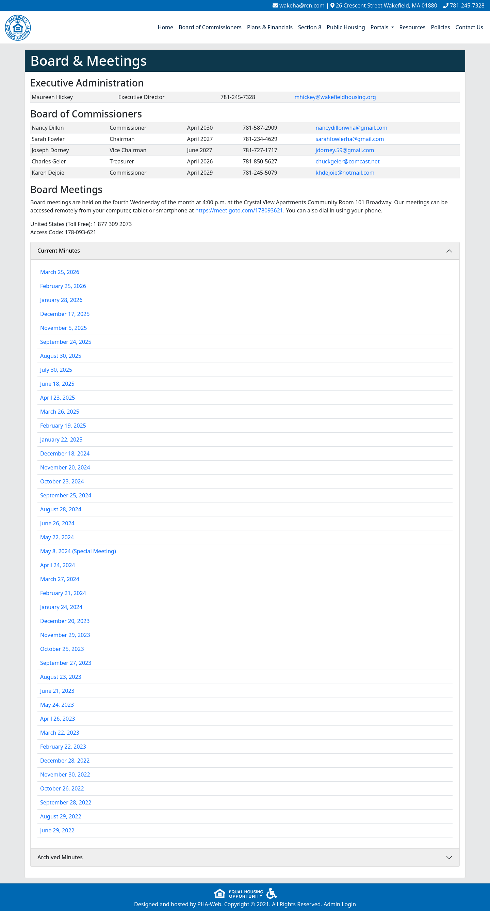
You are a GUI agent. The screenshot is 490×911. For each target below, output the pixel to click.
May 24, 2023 (57, 704)
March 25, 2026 (59, 272)
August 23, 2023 (60, 677)
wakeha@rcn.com (302, 5)
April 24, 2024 (57, 565)
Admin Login (340, 904)
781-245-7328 (467, 5)
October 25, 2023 (62, 649)
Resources (412, 27)
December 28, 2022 (64, 760)
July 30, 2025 (56, 369)
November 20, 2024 (65, 467)
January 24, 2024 (61, 607)
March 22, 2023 (59, 732)
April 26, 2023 (57, 718)
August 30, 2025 (60, 355)
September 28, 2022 (65, 802)
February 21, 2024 (63, 593)
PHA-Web (209, 904)
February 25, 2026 (63, 286)
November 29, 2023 (65, 635)
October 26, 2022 (62, 788)
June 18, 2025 (57, 383)
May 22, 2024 (57, 537)
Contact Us (469, 27)
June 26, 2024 (57, 523)
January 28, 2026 (61, 300)
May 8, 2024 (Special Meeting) (78, 551)
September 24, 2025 (65, 342)
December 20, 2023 (64, 621)
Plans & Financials (270, 27)
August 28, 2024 (60, 509)
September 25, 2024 (65, 495)
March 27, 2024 (59, 579)
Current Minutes (58, 250)
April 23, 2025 (57, 397)
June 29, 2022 (57, 830)
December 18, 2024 (64, 453)
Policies (440, 27)
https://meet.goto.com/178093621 (239, 210)
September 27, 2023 (65, 663)
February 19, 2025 (63, 425)
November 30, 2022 (65, 774)
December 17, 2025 (64, 314)
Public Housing (346, 27)
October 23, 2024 (62, 481)
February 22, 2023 (63, 746)
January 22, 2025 (61, 439)
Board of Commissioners (210, 27)
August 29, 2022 (60, 816)
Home (166, 27)
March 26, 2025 (59, 411)
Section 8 (309, 27)
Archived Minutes (60, 857)
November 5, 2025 (63, 328)
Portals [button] (380, 27)
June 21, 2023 (57, 690)
